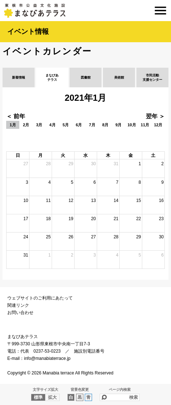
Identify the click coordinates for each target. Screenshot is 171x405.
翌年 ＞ (155, 116)
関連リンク (18, 305)
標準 (38, 397)
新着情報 (18, 77)
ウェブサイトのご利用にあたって (40, 298)
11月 (145, 125)
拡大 (52, 397)
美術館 (119, 77)
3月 (39, 125)
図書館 (86, 77)
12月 (158, 125)
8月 (105, 125)
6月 (79, 125)
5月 (66, 125)
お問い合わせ (20, 312)
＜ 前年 (15, 116)
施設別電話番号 (89, 351)
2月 (26, 125)
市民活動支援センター (152, 78)
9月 (118, 125)
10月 (131, 125)
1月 (13, 125)
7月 (92, 125)
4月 (52, 125)
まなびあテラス (85, 10)
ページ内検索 (120, 390)
